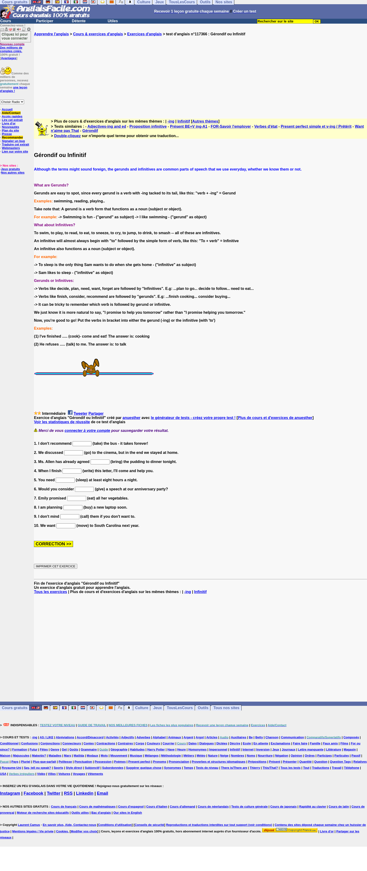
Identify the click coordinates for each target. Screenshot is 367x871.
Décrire (235, 743)
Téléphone (351, 767)
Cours (5, 21)
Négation (281, 755)
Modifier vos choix (84, 831)
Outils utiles (80, 812)
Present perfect (139, 761)
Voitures (64, 774)
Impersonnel (218, 749)
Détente (79, 21)
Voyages (79, 774)
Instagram (10, 793)
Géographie (118, 749)
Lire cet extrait (12, 120)
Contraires (125, 743)
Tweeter (80, 413)
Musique (136, 755)
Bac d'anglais (101, 812)
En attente (260, 743)
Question (320, 761)
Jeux (157, 708)
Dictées (221, 743)
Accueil (7, 109)
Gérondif (90, 131)
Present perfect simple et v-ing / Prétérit (316, 126)
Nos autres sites (12, 172)
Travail (336, 767)
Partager (96, 413)
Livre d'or (9, 123)
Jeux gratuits (10, 169)
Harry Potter (156, 749)
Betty (259, 737)
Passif (356, 755)
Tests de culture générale (249, 806)
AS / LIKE (47, 737)
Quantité (305, 761)
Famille (315, 743)
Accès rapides (12, 116)
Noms (251, 755)
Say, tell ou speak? (37, 767)
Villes (52, 774)
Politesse (65, 761)
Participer (44, 21)
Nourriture (265, 755)
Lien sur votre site (15, 151)
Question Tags (340, 761)
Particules (341, 755)
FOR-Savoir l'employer (231, 126)
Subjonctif (92, 767)
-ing (170, 121)
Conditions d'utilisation (115, 825)
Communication (292, 737)
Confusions (29, 743)
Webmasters (11, 148)
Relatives (360, 761)
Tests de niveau (207, 767)
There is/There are (234, 767)
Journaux (289, 749)
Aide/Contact (11, 113)
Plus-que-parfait (44, 761)
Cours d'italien (156, 806)
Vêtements (95, 774)
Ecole (247, 743)
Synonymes (172, 767)
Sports (58, 767)
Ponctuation (83, 761)
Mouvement (118, 755)
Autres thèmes (205, 121)
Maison (5, 755)
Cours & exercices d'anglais (98, 34)
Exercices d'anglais (144, 34)
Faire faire (300, 743)
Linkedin (84, 793)
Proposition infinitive (148, 126)
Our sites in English (127, 812)
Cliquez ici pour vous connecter (15, 36)
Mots (104, 755)
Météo (201, 755)
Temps (188, 767)
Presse (7, 134)
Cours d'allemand (182, 806)
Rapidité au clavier (312, 806)
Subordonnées (112, 767)
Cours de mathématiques (97, 806)
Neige (224, 755)
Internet (248, 749)
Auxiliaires (238, 737)
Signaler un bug (13, 141)
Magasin (350, 749)
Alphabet (159, 737)
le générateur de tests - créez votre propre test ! (193, 418)
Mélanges (151, 755)
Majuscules (21, 755)
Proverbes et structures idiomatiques (219, 761)
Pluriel (25, 761)
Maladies (54, 755)
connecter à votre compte (87, 431)
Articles (211, 737)
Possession (103, 761)
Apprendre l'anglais (51, 34)
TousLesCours (180, 708)
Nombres (237, 755)
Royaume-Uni (11, 767)
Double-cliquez (67, 136)
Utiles (113, 21)
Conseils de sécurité (149, 825)
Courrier (169, 743)
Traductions (320, 767)
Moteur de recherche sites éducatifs (43, 812)
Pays (14, 761)
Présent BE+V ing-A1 (188, 126)
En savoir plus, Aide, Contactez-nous (69, 825)
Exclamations (280, 743)
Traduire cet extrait (15, 144)
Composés (351, 737)
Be (251, 737)
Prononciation (179, 761)
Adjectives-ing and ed (106, 126)
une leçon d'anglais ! (13, 89)
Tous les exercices (50, 592)
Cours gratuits (14, 708)
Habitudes (137, 749)
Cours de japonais (283, 806)
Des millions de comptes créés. (12, 47)
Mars (67, 755)
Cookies (62, 831)
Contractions (105, 743)
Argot (200, 737)
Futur (33, 749)
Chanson (272, 737)
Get (64, 749)
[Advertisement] (200, 73)
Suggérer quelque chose (143, 767)
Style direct (74, 767)
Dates (192, 743)
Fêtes (44, 749)
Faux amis (330, 743)
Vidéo (41, 774)
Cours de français (64, 806)
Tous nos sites (226, 708)
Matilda (79, 755)
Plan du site (10, 130)
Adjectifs (127, 737)
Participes (324, 755)
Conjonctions (50, 743)
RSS (68, 793)
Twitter (53, 793)
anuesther (131, 418)
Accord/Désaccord (90, 737)
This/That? (270, 767)
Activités (112, 737)
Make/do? (39, 755)
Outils (203, 708)
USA (3, 774)
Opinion (296, 755)
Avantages (8, 58)
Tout (306, 767)
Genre (54, 749)
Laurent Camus (29, 825)
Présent (274, 761)
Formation (19, 749)
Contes (89, 743)
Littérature (333, 749)
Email (102, 793)
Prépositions (257, 761)
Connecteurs (71, 743)
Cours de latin (339, 806)
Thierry (255, 767)
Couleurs (153, 743)
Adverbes (143, 737)
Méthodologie (171, 755)
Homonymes (197, 749)
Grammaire (89, 749)
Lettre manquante (310, 749)
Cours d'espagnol (131, 806)
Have (171, 749)
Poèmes (120, 761)
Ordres (310, 755)
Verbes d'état (265, 126)
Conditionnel (9, 743)
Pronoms (159, 761)
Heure (181, 749)
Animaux (174, 737)
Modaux (92, 755)
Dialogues (206, 743)
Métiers (189, 755)
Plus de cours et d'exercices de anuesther (275, 418)
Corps (140, 743)
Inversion (263, 749)
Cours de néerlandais (213, 806)
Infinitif (183, 121)
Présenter (290, 761)
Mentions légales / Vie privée (33, 831)
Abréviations (65, 737)
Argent (188, 737)
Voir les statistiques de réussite (62, 422)
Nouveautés (10, 127)
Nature (212, 755)
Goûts (73, 749)
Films (344, 743)
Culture (141, 708)
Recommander (12, 137)
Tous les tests (290, 767)
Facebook (33, 793)
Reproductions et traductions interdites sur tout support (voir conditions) (219, 825)
